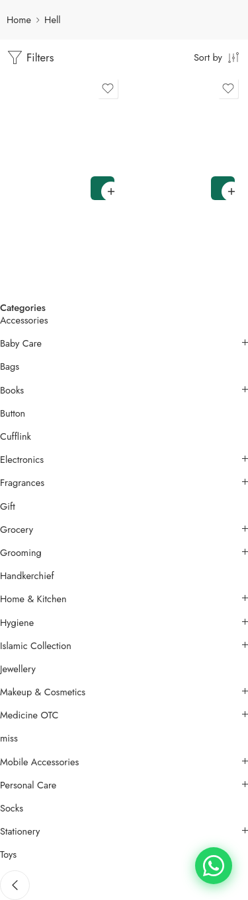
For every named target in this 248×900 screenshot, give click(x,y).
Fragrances (22, 482)
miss (9, 738)
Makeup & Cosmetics (42, 692)
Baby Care (21, 343)
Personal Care (28, 785)
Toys (8, 854)
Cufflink (15, 436)
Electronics (22, 459)
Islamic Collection (35, 645)
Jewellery (18, 668)
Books (12, 390)
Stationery (20, 831)
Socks (11, 808)
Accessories (24, 320)
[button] (102, 188)
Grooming (21, 552)
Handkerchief (27, 575)
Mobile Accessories (39, 762)
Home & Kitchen (33, 599)
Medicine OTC (29, 715)
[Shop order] (217, 57)
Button (12, 413)
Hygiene (17, 622)
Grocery (16, 529)
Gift (7, 506)
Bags (9, 366)
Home (19, 19)
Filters (30, 58)
